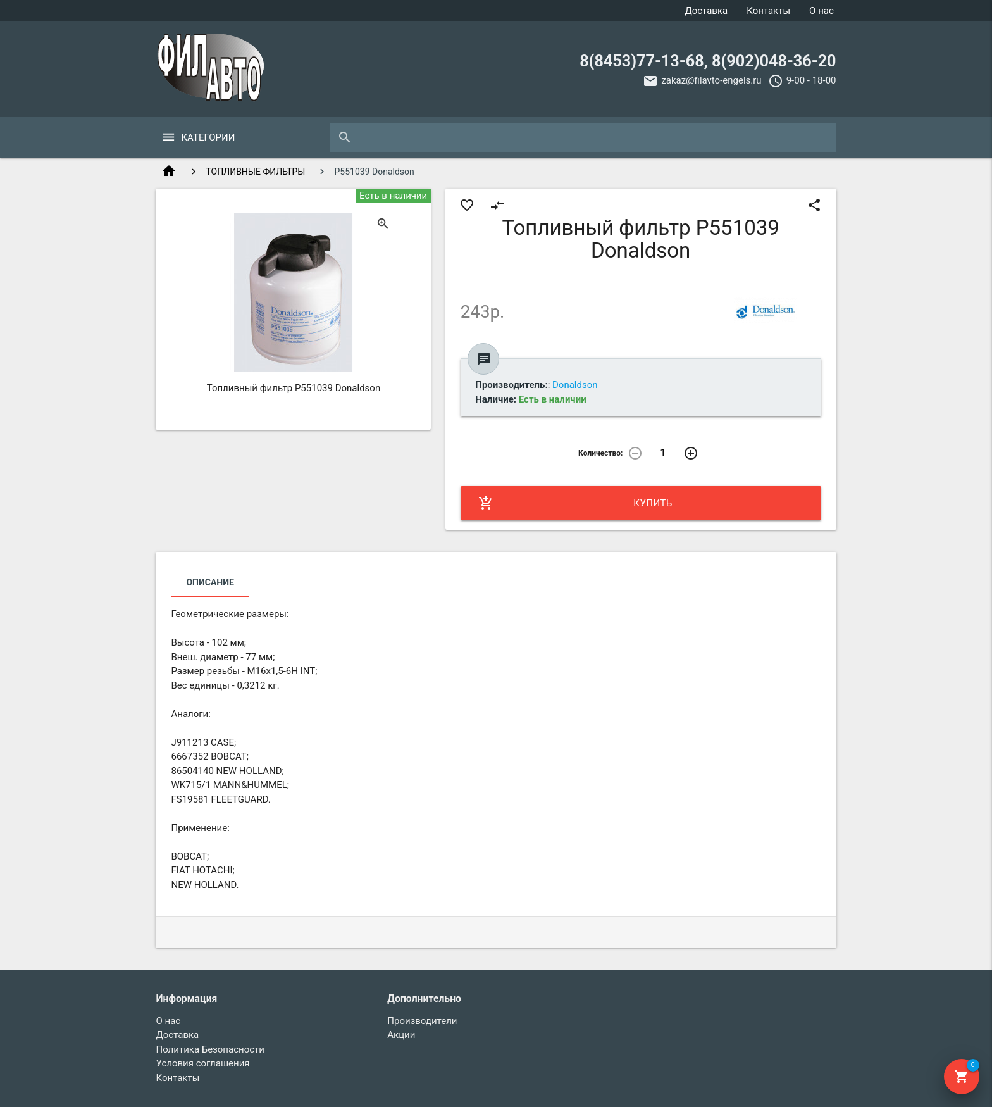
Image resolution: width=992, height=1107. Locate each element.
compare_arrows (497, 205)
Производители (422, 1021)
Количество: (600, 453)
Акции (401, 1035)
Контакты (768, 10)
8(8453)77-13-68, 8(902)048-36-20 (708, 61)
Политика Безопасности (210, 1049)
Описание (209, 582)
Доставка (706, 10)
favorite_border (466, 205)
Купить (575, 503)
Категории (208, 137)
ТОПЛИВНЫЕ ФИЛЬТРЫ (255, 171)
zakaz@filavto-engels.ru (711, 80)
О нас (821, 10)
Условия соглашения (202, 1063)
